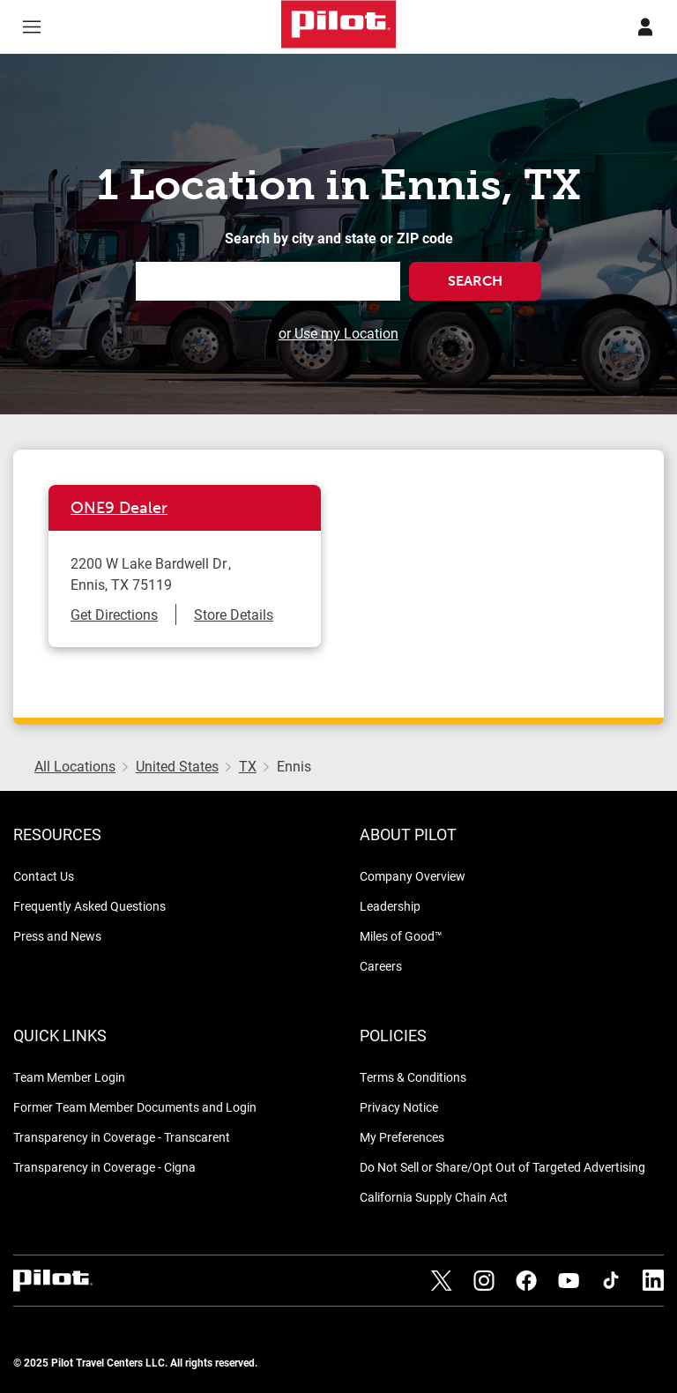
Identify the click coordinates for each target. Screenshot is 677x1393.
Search (475, 280)
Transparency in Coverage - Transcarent (121, 1137)
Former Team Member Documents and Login (135, 1107)
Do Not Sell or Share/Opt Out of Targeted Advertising (502, 1166)
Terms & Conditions (413, 1077)
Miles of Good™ (401, 935)
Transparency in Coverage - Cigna (104, 1166)
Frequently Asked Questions (89, 906)
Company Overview (412, 876)
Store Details (233, 614)
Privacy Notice (399, 1107)
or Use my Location (338, 333)
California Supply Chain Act (434, 1196)
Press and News (57, 935)
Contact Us (43, 876)
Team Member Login (69, 1077)
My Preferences (402, 1137)
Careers (381, 965)
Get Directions (114, 614)
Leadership (390, 906)
